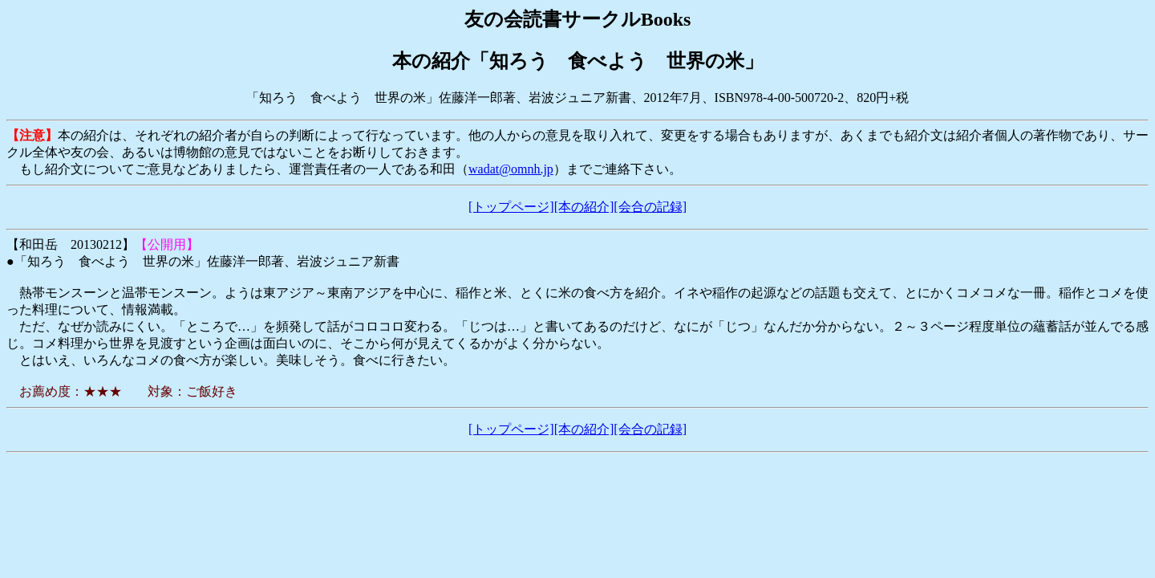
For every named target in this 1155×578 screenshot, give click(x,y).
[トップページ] (511, 207)
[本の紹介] (584, 207)
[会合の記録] (650, 207)
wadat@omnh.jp (510, 169)
